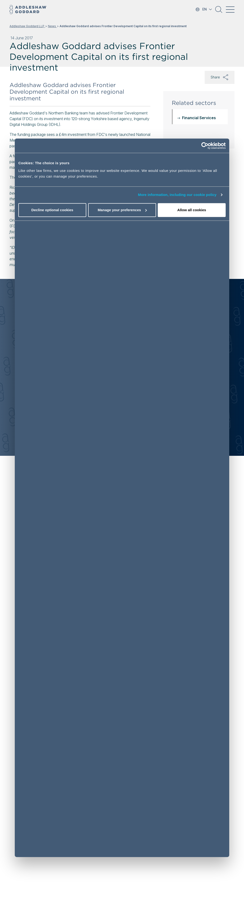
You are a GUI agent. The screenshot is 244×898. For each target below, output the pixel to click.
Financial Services (199, 117)
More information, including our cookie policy (177, 195)
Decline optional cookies (52, 210)
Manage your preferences (122, 210)
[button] (219, 11)
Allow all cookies (191, 210)
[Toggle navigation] (230, 9)
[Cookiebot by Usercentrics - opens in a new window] (205, 145)
